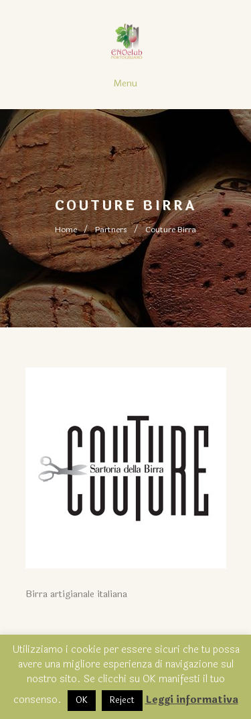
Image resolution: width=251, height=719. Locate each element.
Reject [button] (122, 700)
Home (66, 230)
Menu (125, 83)
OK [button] (82, 700)
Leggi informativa (191, 700)
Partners (111, 230)
